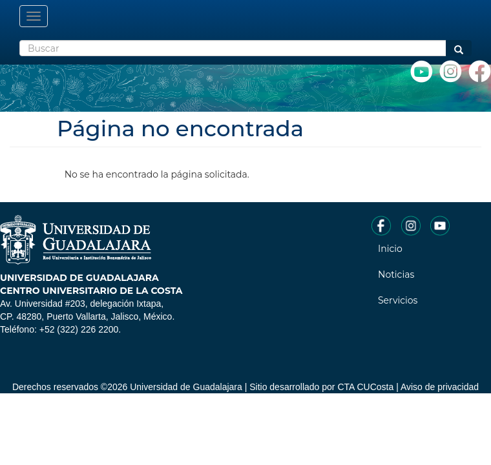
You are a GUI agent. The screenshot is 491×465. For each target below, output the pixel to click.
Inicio (390, 248)
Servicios (397, 300)
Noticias (396, 274)
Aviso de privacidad (440, 387)
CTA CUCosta (365, 387)
